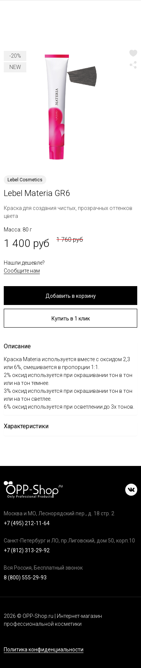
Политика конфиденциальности (43, 650)
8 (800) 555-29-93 (25, 578)
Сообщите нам (22, 271)
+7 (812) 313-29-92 (27, 550)
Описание (17, 346)
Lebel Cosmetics (25, 179)
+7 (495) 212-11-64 (27, 523)
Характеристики (26, 426)
